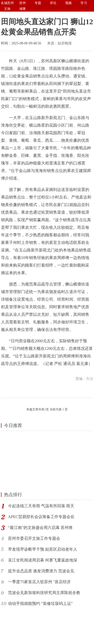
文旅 (7, 9)
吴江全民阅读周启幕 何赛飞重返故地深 (42, 560)
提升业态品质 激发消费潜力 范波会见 (41, 571)
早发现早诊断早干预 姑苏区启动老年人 (42, 549)
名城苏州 (7, 3)
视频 (68, 3)
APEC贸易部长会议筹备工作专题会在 (41, 517)
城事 (22, 9)
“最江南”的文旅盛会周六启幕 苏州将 (40, 527)
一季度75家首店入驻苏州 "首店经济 (39, 582)
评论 (53, 3)
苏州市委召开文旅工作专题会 (34, 538)
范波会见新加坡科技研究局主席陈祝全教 (44, 592)
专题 (38, 3)
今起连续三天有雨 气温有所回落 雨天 (41, 506)
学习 (83, 3)
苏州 (22, 3)
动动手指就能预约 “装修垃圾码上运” (40, 603)
